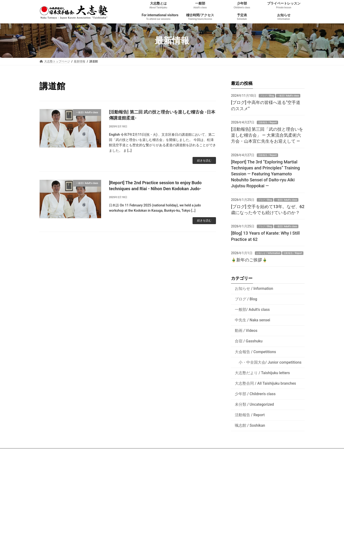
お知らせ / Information (268, 253)
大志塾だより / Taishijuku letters (262, 372)
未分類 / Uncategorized (254, 404)
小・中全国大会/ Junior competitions (270, 362)
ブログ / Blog (267, 95)
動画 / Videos (246, 330)
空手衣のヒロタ (54, 494)
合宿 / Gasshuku (249, 341)
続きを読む (204, 160)
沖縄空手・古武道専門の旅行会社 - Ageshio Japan (76, 488)
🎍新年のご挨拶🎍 (249, 259)
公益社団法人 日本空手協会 (61, 482)
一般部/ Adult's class (288, 95)
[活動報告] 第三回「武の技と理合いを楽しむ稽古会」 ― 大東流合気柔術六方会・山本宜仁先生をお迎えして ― (267, 135)
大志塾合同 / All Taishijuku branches (265, 383)
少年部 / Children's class (255, 393)
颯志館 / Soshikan (250, 425)
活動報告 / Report (267, 122)
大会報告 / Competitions (255, 351)
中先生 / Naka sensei (252, 320)
